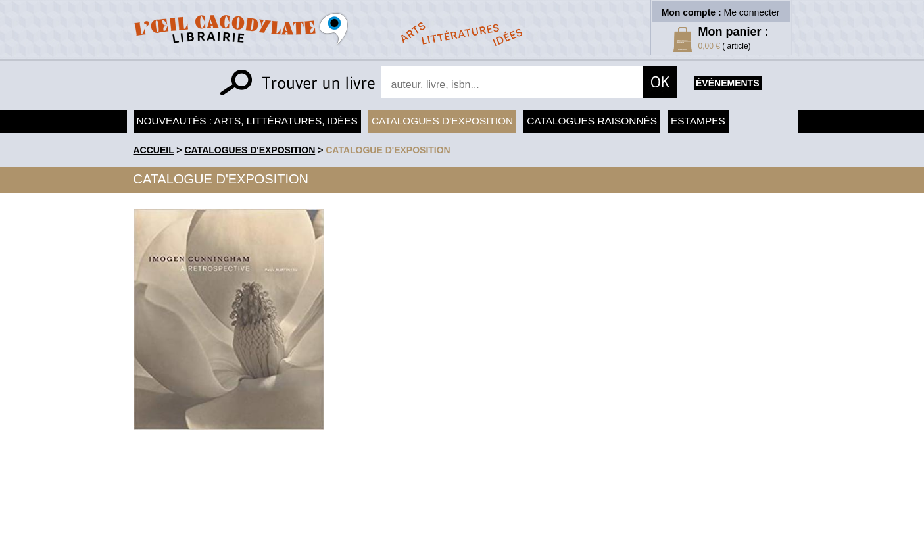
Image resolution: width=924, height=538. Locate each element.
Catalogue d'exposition (388, 150)
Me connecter (752, 12)
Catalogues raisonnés (592, 120)
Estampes (698, 120)
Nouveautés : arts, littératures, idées (247, 120)
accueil (154, 150)
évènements (727, 83)
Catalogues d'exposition (442, 120)
